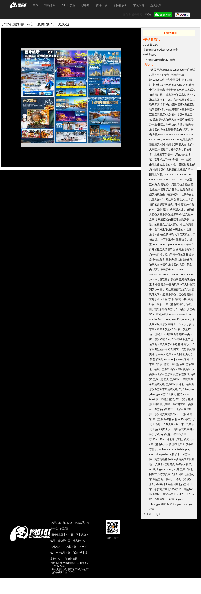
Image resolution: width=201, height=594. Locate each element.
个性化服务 (120, 5)
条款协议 (80, 522)
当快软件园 (64, 540)
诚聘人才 (68, 522)
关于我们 (56, 522)
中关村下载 (70, 546)
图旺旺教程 (68, 5)
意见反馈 (156, 5)
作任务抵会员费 (133, 14)
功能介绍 (49, 5)
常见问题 (138, 5)
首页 (35, 5)
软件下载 (101, 5)
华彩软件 (56, 546)
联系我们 (64, 528)
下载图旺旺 (170, 33)
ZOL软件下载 (63, 552)
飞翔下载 (77, 552)
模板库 (85, 5)
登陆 (148, 14)
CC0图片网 (72, 534)
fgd (158, 514)
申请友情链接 (70, 558)
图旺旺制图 (57, 534)
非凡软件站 (79, 540)
